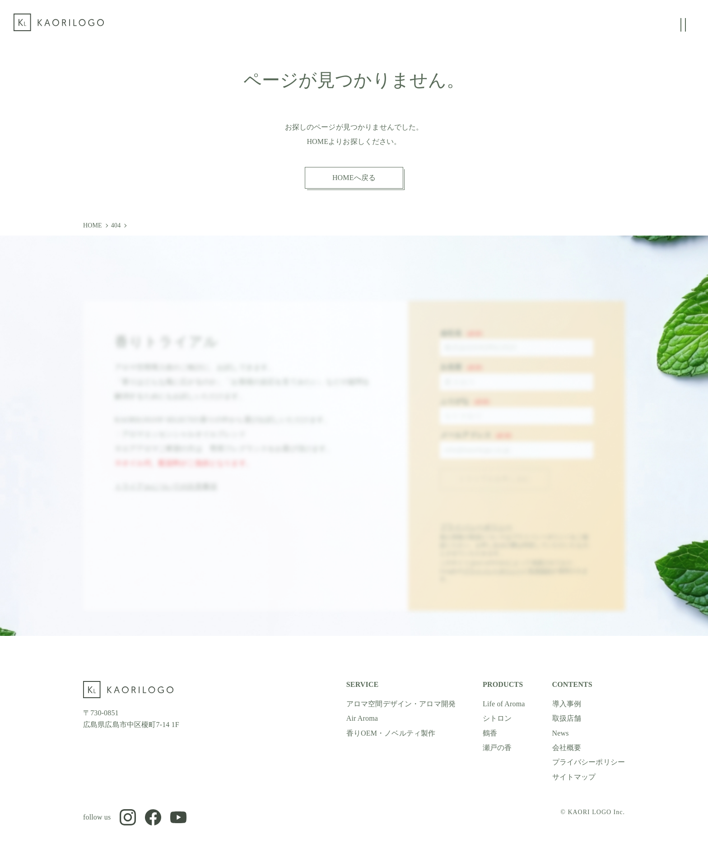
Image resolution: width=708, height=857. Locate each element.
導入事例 (567, 704)
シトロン (497, 718)
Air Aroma (362, 718)
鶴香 (490, 733)
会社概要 (567, 747)
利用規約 (540, 580)
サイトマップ (574, 777)
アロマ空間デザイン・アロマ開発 (401, 704)
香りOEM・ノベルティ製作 (391, 733)
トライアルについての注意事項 (166, 495)
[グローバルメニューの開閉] (683, 25)
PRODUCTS (503, 684)
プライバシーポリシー (476, 536)
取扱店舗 (567, 718)
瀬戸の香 (497, 747)
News (560, 733)
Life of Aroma (504, 704)
